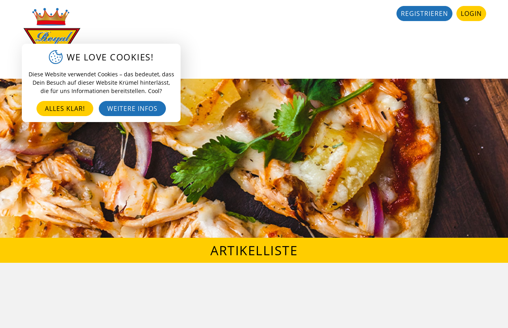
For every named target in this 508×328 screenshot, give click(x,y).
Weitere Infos (132, 108)
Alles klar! (65, 108)
